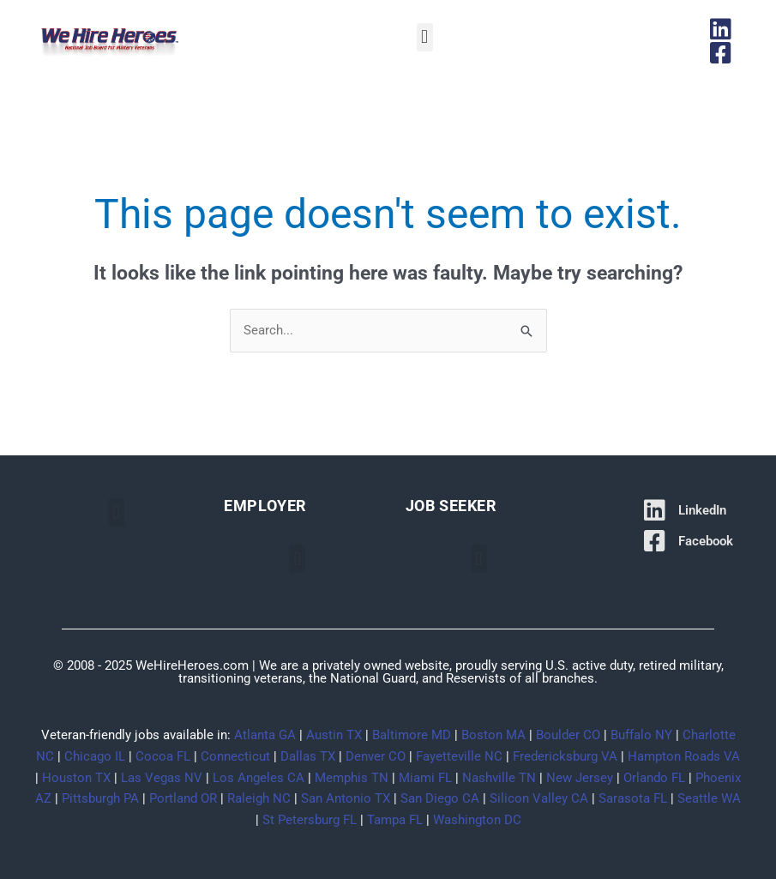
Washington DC (477, 820)
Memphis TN (351, 778)
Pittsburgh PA (100, 798)
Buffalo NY (641, 735)
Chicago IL (94, 756)
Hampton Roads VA (684, 756)
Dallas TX (307, 756)
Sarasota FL (633, 798)
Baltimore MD (411, 735)
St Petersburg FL (309, 820)
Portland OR (183, 798)
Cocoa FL (162, 756)
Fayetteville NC (459, 756)
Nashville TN (499, 778)
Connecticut (235, 756)
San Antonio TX (345, 798)
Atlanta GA (265, 735)
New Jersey (579, 778)
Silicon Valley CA (539, 798)
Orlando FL (654, 778)
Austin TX (334, 735)
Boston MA (493, 735)
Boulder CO (568, 735)
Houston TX (76, 778)
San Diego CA (439, 798)
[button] (425, 37)
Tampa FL (395, 820)
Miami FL (425, 778)
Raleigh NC (259, 798)
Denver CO (376, 756)
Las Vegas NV (161, 778)
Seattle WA (709, 798)
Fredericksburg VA (565, 756)
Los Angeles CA (258, 778)
